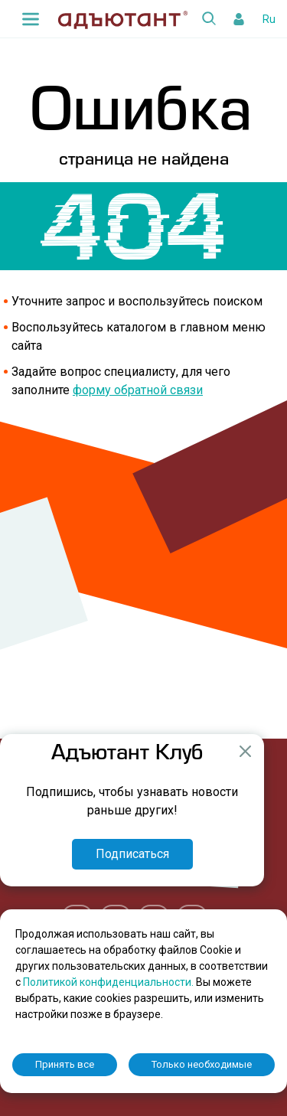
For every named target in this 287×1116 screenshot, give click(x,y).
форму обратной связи (138, 390)
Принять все (64, 1064)
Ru (269, 19)
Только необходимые (202, 1064)
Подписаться (132, 854)
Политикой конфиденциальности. (109, 982)
